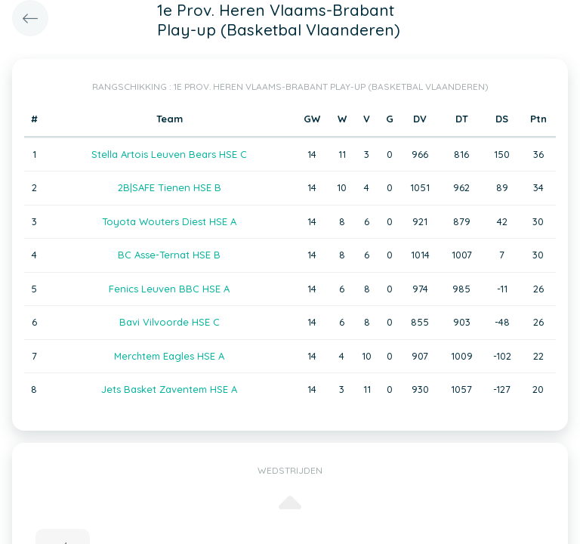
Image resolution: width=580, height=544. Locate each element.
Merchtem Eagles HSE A (169, 356)
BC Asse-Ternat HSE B (169, 255)
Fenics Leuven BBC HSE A (169, 289)
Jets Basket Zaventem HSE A (169, 389)
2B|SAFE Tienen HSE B (169, 187)
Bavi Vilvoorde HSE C (169, 322)
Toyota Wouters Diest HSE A (169, 221)
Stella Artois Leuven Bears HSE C (169, 154)
